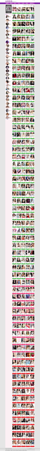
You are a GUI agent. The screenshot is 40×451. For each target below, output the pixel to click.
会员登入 (15, 3)
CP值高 (10, 24)
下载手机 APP (8, 5)
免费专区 (7, 3)
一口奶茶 (10, 96)
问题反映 (27, 3)
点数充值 (11, 3)
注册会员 (19, 3)
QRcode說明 (8, 12)
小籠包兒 (10, 38)
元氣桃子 (10, 20)
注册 (34, 0)
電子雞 (10, 85)
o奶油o (10, 107)
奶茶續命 (10, 49)
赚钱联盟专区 (32, 3)
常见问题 (23, 3)
